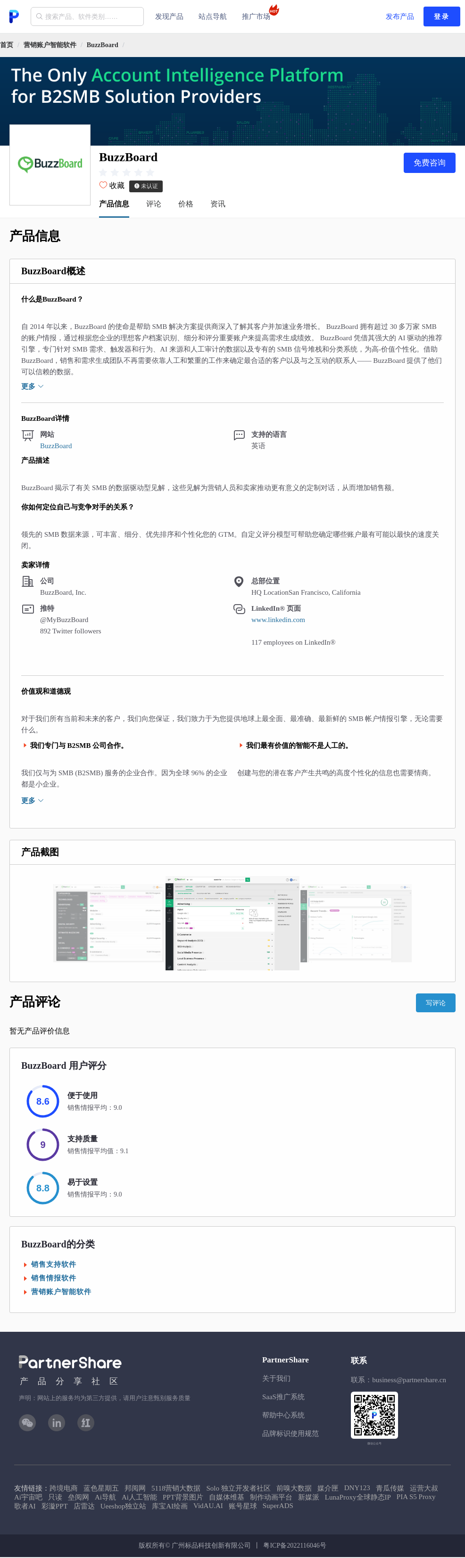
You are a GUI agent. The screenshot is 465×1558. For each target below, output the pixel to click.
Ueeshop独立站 (123, 1507)
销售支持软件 (53, 1265)
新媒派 (308, 1498)
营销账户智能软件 (50, 45)
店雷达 (84, 1507)
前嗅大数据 (294, 1489)
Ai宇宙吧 (28, 1498)
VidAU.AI (208, 1506)
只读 (55, 1498)
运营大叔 (424, 1489)
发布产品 (400, 16)
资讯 (217, 205)
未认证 (146, 187)
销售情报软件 (53, 1279)
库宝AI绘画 (170, 1507)
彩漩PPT (55, 1507)
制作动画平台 (271, 1498)
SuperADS (278, 1506)
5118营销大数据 (175, 1489)
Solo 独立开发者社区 (238, 1489)
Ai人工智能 (139, 1498)
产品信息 (114, 205)
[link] (50, 45)
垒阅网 (78, 1498)
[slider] (127, 173)
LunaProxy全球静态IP (358, 1498)
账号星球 (243, 1507)
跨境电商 (64, 1489)
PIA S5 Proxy (416, 1497)
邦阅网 (135, 1489)
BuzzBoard (102, 45)
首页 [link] (6, 45)
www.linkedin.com (278, 620)
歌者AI (25, 1507)
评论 (153, 205)
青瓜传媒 (390, 1489)
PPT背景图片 (183, 1498)
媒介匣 (328, 1489)
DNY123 (357, 1488)
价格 (185, 205)
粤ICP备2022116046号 (294, 1546)
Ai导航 (105, 1498)
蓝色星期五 (101, 1489)
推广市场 (259, 12)
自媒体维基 (226, 1498)
